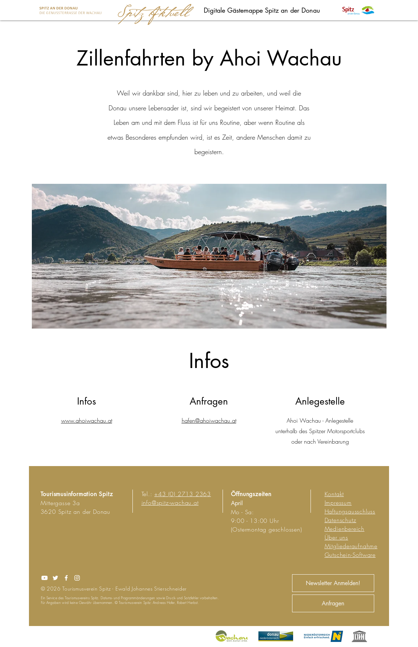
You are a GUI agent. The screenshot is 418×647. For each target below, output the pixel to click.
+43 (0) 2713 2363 (182, 494)
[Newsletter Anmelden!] (333, 583)
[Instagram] (77, 578)
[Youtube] (44, 578)
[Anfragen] (333, 603)
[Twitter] (55, 578)
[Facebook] (66, 578)
